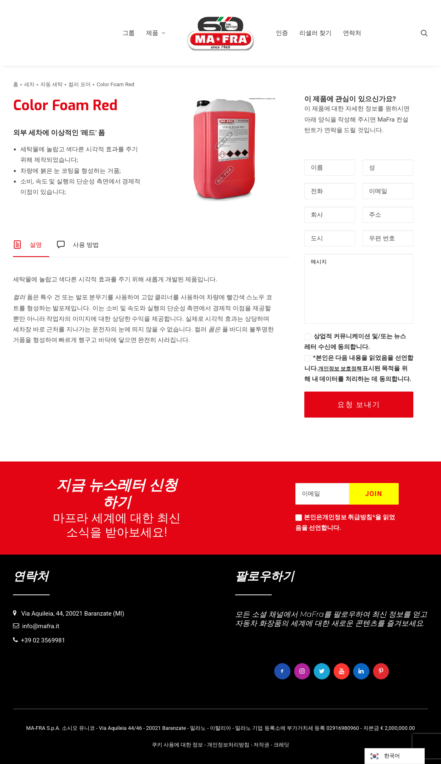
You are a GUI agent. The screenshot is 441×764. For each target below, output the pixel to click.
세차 (29, 84)
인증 (282, 33)
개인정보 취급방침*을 (351, 517)
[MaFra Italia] (220, 33)
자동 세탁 (51, 84)
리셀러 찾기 (315, 33)
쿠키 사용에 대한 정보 (177, 744)
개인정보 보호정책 (340, 369)
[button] (424, 33)
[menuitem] (128, 33)
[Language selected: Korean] (395, 756)
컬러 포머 (79, 84)
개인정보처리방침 (228, 744)
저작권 (261, 744)
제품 (155, 33)
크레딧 (281, 744)
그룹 (128, 33)
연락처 (352, 33)
